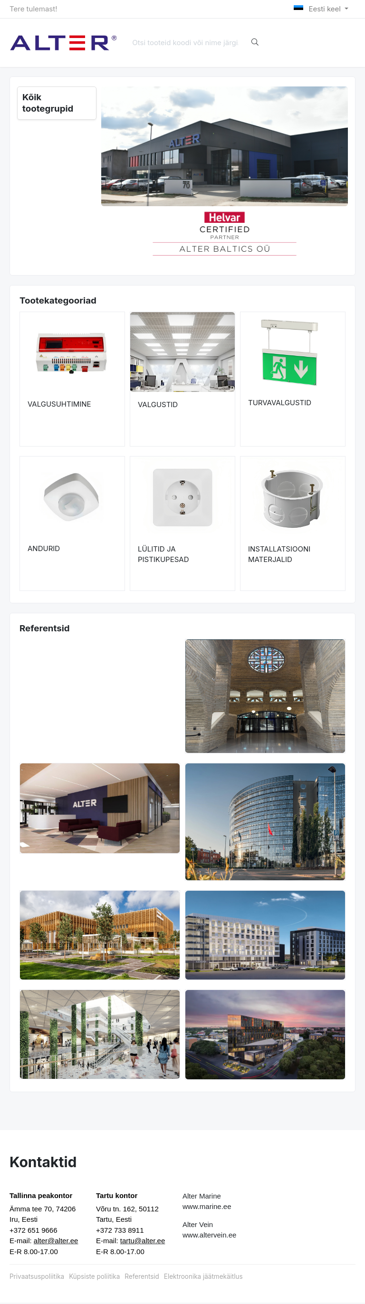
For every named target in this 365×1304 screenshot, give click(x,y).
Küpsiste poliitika (94, 1277)
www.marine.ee (206, 1207)
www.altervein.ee (209, 1236)
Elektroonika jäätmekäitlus (203, 1277)
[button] (113, 233)
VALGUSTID (158, 405)
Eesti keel (318, 8)
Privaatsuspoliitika (37, 1277)
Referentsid (142, 1277)
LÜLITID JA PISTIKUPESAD (163, 555)
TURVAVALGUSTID (279, 403)
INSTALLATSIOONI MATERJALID (279, 555)
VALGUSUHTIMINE (59, 405)
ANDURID (44, 549)
